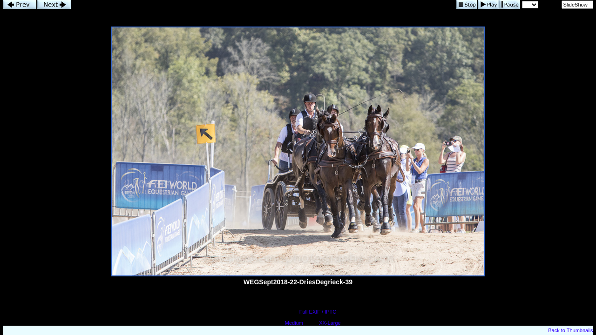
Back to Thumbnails (570, 330)
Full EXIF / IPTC (317, 312)
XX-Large (329, 323)
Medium (294, 323)
